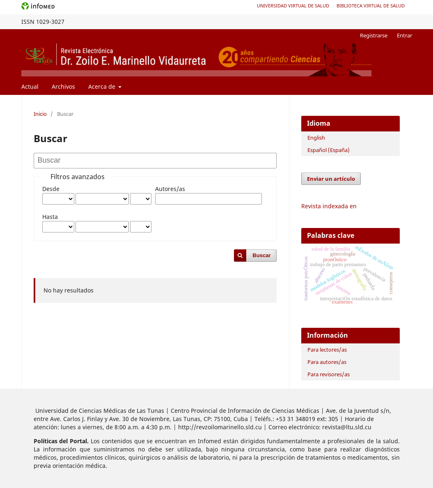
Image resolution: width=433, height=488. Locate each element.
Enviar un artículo (331, 178)
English (316, 137)
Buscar (261, 255)
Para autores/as (326, 362)
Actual (30, 86)
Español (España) (328, 150)
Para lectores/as (327, 349)
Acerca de (102, 86)
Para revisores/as (328, 374)
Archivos (63, 86)
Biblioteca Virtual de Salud (371, 5)
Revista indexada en (329, 206)
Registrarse (373, 35)
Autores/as (170, 189)
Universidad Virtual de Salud (293, 5)
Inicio (40, 113)
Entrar (404, 35)
